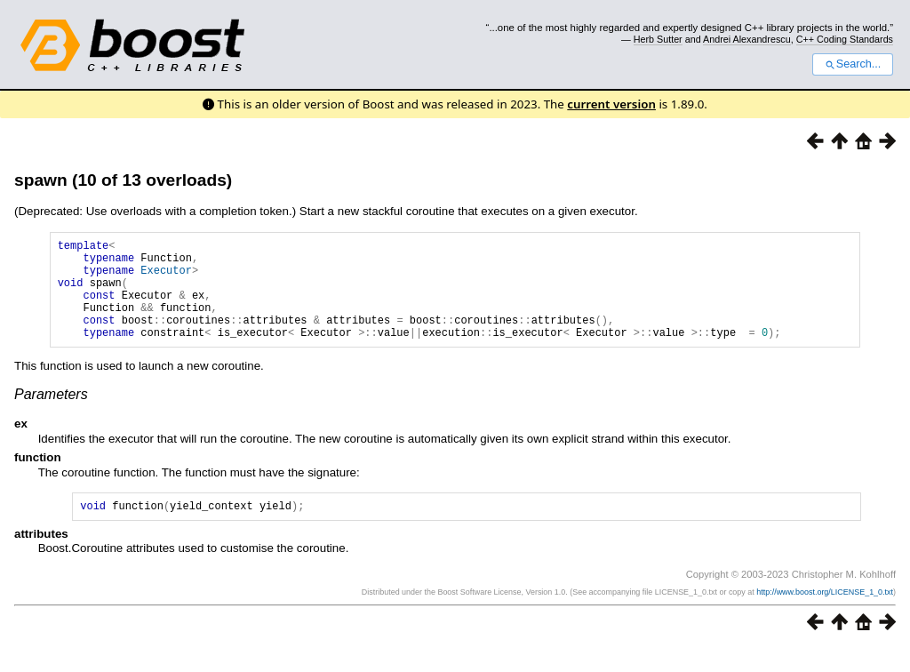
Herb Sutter (658, 39)
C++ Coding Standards (844, 39)
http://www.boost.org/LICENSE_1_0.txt (824, 616)
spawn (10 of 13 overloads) (123, 180)
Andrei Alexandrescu (747, 39)
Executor (166, 277)
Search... (853, 64)
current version (611, 104)
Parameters (51, 415)
